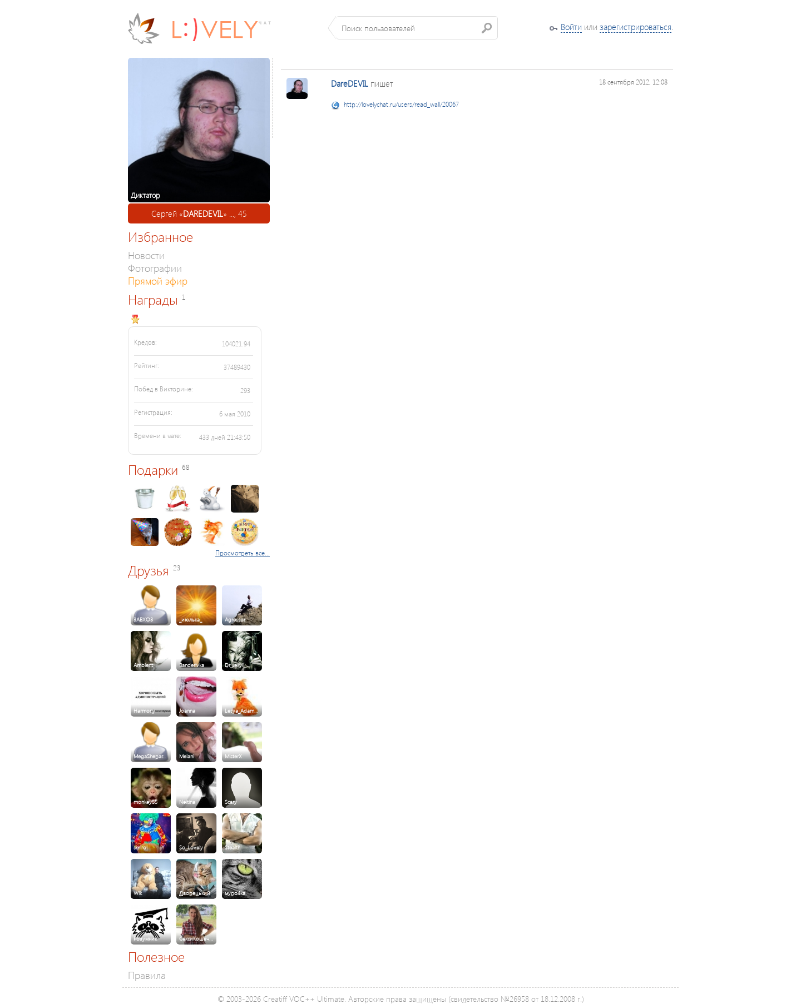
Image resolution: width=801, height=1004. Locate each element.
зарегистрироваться (635, 26)
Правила (147, 975)
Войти (571, 26)
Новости (146, 255)
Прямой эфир (157, 280)
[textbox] (417, 27)
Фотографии (155, 268)
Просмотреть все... (242, 553)
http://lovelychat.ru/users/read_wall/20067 (401, 104)
